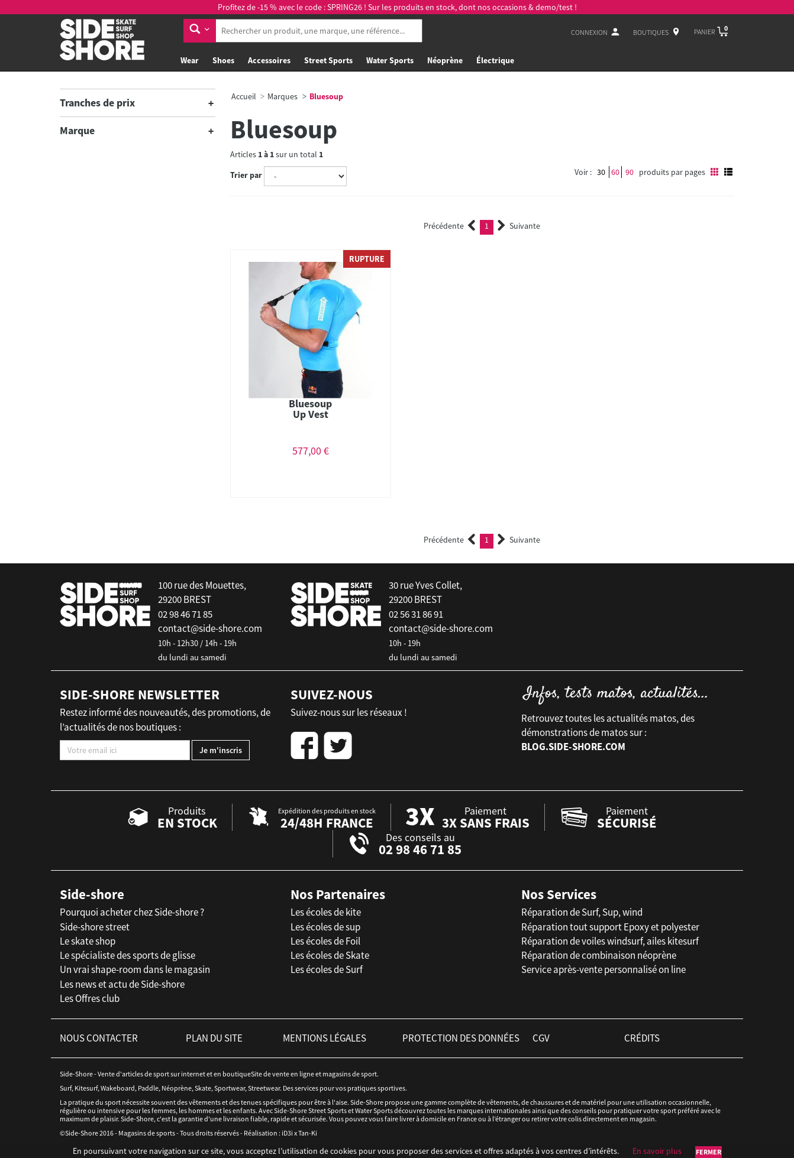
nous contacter (99, 1038)
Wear (189, 60)
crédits (642, 1038)
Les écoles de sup (325, 926)
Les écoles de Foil (325, 941)
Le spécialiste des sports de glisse (127, 955)
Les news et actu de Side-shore (122, 984)
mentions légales (324, 1038)
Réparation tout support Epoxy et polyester (610, 926)
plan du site (214, 1038)
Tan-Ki (307, 1132)
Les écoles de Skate (330, 955)
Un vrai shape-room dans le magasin (135, 969)
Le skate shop (87, 941)
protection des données (460, 1038)
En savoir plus (657, 1151)
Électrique (495, 60)
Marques (282, 96)
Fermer (708, 1151)
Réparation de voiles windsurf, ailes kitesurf (610, 941)
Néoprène (445, 60)
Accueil (243, 96)
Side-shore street (95, 926)
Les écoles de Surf (327, 969)
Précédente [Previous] (450, 226)
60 (615, 172)
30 (601, 172)
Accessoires (269, 60)
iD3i (287, 1132)
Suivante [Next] (519, 226)
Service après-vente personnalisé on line (603, 969)
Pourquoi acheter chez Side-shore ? (132, 912)
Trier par (246, 175)
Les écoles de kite (326, 912)
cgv (541, 1038)
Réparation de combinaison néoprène (598, 955)
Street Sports (328, 60)
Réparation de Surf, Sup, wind (582, 912)
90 (629, 172)
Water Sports (390, 60)
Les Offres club (90, 998)
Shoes (223, 60)
